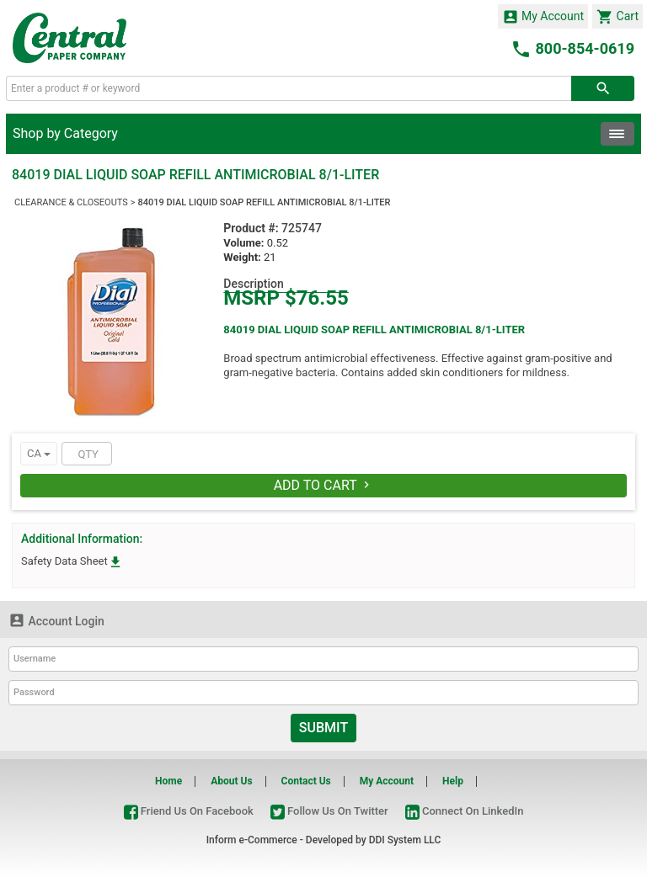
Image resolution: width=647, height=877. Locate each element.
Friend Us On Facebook (189, 811)
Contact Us (306, 781)
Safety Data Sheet (72, 561)
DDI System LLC (405, 840)
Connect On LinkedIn (464, 811)
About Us (231, 781)
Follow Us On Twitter (329, 811)
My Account (543, 16)
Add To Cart (324, 485)
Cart (617, 16)
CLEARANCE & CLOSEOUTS (71, 202)
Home (168, 781)
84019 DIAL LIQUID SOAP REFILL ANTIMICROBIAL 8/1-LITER (264, 202)
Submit (323, 728)
